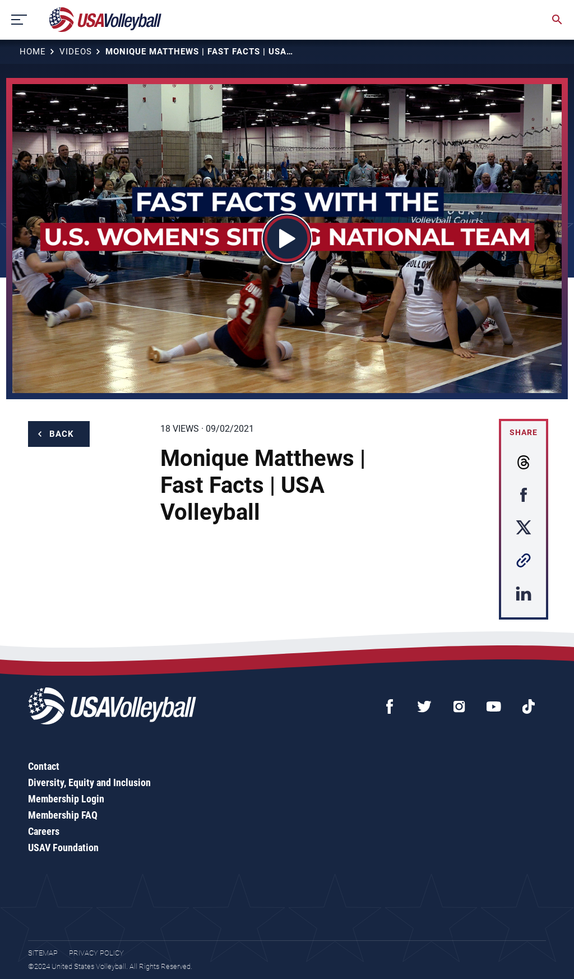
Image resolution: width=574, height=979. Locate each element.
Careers (43, 831)
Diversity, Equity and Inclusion (89, 782)
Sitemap (43, 953)
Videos (75, 52)
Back (61, 434)
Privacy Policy (96, 953)
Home (33, 52)
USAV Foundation (63, 847)
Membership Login (66, 799)
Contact (43, 766)
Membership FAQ (63, 815)
